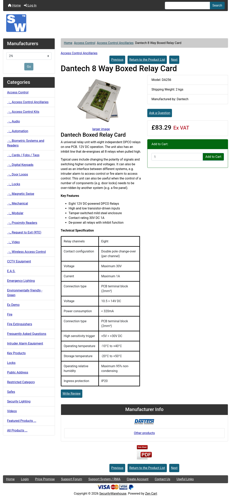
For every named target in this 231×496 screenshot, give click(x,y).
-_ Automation (17, 131)
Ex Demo (13, 305)
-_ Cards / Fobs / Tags (23, 155)
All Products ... (17, 430)
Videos (12, 411)
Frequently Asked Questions (26, 334)
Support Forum (71, 479)
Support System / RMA (104, 479)
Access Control (84, 43)
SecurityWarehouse (112, 493)
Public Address (17, 372)
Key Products (16, 353)
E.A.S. (11, 271)
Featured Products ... (21, 421)
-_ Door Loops (17, 174)
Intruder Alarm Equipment (25, 343)
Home (14, 5)
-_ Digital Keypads (20, 165)
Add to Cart (213, 157)
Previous (117, 60)
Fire (9, 314)
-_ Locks (13, 184)
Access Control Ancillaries (115, 43)
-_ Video (13, 242)
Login (25, 479)
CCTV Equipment (19, 261)
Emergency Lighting (21, 281)
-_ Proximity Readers (22, 223)
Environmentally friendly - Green (24, 293)
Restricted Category (21, 382)
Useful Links (185, 479)
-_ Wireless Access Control (26, 252)
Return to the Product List (147, 60)
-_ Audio (13, 121)
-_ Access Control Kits (23, 112)
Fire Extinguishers (19, 324)
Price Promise (45, 479)
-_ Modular (15, 213)
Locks (11, 363)
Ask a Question (159, 113)
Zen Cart (151, 493)
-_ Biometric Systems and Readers (25, 143)
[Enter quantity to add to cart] (177, 157)
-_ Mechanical (17, 203)
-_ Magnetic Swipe (20, 194)
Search (217, 5)
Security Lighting (19, 401)
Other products (144, 433)
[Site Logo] (115, 23)
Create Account (137, 479)
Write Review (72, 393)
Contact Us (162, 479)
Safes (11, 392)
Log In (30, 5)
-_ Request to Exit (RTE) (24, 232)
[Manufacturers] (29, 56)
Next (174, 60)
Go (29, 66)
